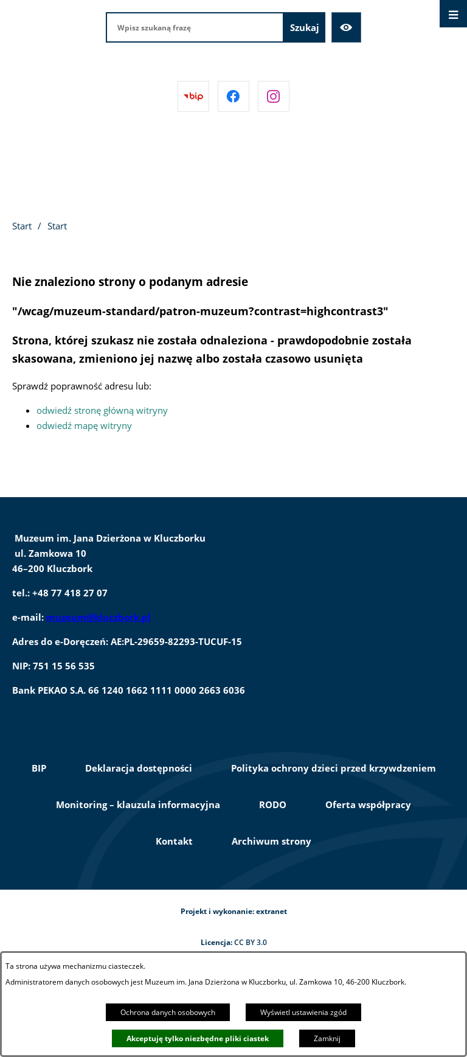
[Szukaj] (304, 27)
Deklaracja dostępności (138, 768)
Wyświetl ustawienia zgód (303, 1012)
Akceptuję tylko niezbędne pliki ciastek (197, 1038)
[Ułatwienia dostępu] (346, 27)
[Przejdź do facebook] (233, 97)
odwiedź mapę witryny (84, 425)
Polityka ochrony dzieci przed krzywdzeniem (333, 768)
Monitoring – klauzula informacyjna (138, 804)
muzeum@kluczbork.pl (98, 617)
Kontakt (174, 841)
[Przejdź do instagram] (273, 97)
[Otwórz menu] (453, 13)
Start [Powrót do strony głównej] (22, 226)
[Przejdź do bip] (193, 97)
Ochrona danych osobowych (167, 1012)
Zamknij (327, 1038)
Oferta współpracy (368, 804)
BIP (39, 768)
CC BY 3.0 (250, 942)
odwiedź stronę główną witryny (102, 410)
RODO (272, 804)
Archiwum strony (271, 841)
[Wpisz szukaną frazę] (195, 27)
